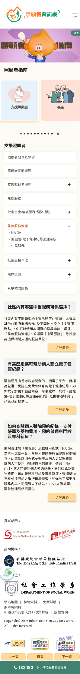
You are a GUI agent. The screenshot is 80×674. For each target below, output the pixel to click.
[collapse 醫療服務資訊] (69, 226)
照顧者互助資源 (19, 171)
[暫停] (58, 134)
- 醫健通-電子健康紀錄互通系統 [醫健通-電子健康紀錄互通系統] (33, 239)
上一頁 (13, 657)
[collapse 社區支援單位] (69, 260)
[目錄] (74, 12)
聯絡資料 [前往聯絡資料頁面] (30, 602)
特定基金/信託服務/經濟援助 (28, 212)
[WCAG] (14, 643)
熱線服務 (14, 198)
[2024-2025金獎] (40, 643)
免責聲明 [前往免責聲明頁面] (50, 602)
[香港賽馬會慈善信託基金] (40, 561)
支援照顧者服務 (19, 184)
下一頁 (67, 657)
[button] (21, 133)
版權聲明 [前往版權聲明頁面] (61, 612)
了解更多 (62, 347)
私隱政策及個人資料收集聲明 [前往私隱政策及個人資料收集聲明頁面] (26, 612)
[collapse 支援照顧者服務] (69, 185)
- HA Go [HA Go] (15, 232)
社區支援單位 (17, 260)
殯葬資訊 (14, 274)
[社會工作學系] (40, 588)
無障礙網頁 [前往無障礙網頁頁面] (12, 607)
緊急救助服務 (17, 288)
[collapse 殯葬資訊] (69, 274)
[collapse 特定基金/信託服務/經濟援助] (69, 212)
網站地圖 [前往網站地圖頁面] (11, 602)
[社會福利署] (24, 534)
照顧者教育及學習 (21, 157)
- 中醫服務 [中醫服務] (17, 246)
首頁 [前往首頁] (40, 657)
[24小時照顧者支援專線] (40, 667)
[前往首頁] (33, 14)
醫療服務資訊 (17, 226)
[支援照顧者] (19, 100)
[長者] (60, 100)
